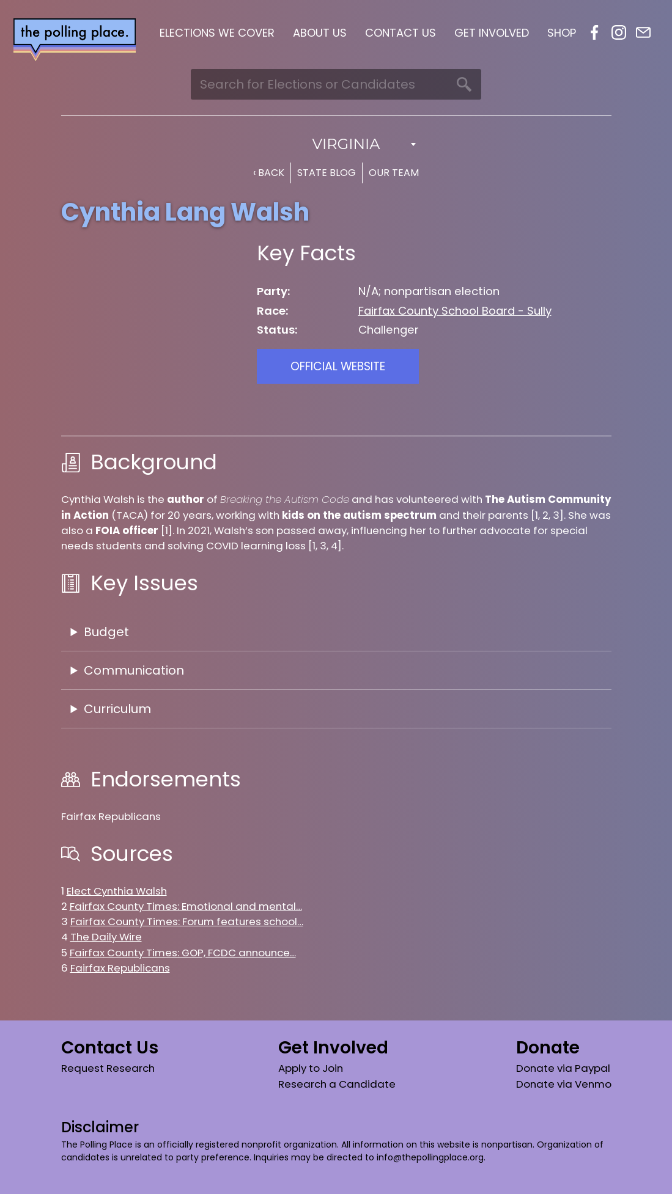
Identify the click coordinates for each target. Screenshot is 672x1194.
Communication (134, 670)
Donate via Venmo (563, 1084)
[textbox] (336, 144)
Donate (548, 1048)
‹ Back (268, 173)
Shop (561, 32)
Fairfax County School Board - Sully (455, 310)
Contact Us (400, 32)
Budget (106, 631)
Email (643, 32)
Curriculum (117, 708)
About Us (320, 32)
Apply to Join (310, 1068)
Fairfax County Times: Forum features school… (186, 921)
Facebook (594, 32)
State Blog (326, 173)
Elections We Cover (217, 32)
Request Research (108, 1068)
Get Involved (491, 32)
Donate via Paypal (563, 1068)
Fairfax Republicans (120, 968)
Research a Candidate (337, 1084)
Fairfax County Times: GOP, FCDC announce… (183, 952)
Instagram (619, 32)
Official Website (337, 366)
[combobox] (336, 144)
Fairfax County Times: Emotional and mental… (186, 906)
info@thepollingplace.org (430, 1157)
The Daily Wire (106, 936)
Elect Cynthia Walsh (117, 891)
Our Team (394, 173)
